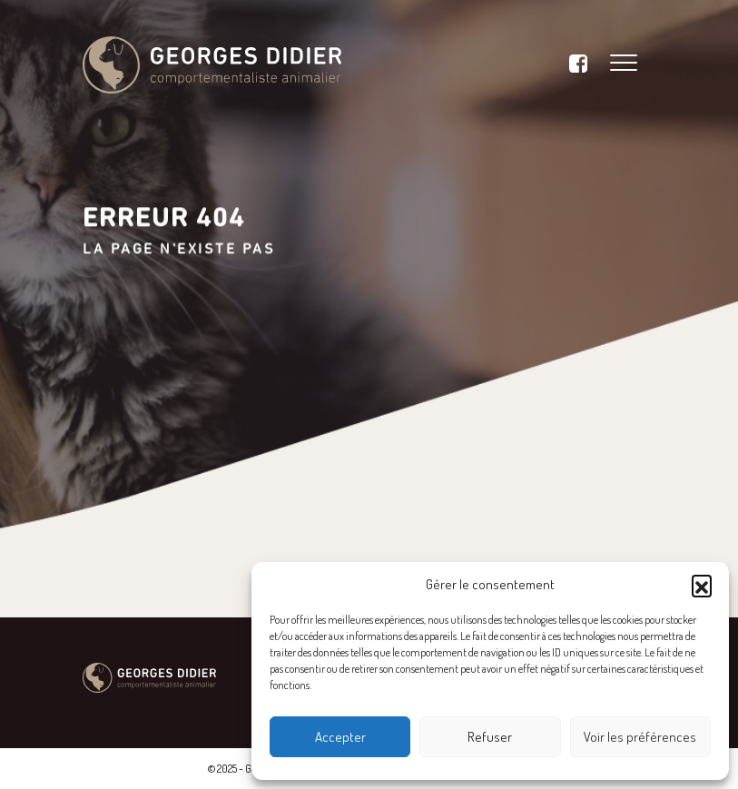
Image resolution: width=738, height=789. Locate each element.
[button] (702, 585)
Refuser (489, 736)
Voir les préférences (640, 736)
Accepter (340, 736)
